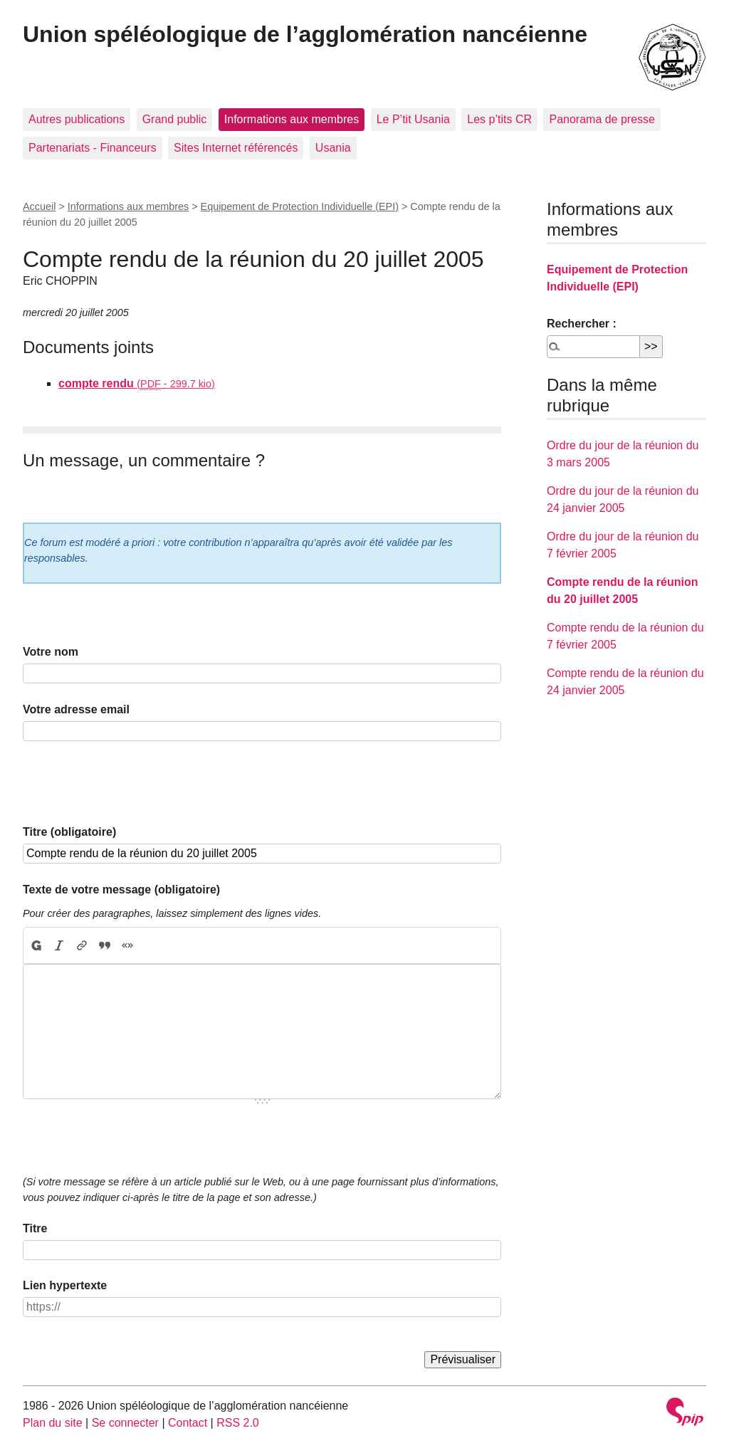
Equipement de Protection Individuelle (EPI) (300, 206)
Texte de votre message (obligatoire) (121, 889)
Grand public (174, 119)
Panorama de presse (602, 119)
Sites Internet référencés (236, 148)
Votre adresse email (76, 709)
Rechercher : (582, 324)
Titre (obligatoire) (69, 832)
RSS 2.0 (237, 1423)
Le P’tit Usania (413, 119)
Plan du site (53, 1423)
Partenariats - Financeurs (92, 148)
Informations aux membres (291, 119)
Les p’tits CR (499, 119)
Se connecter (125, 1423)
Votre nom (50, 652)
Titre (35, 1228)
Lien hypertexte (65, 1285)
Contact (187, 1423)
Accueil (39, 206)
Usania (333, 148)
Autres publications (76, 119)
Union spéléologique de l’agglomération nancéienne (305, 34)
